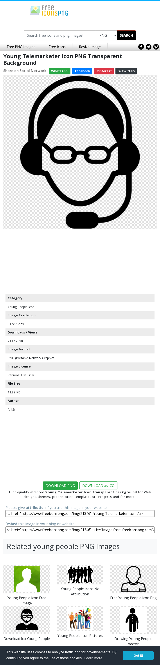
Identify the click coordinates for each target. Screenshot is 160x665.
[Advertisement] (80, 261)
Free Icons (57, 46)
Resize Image (90, 46)
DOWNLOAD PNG (60, 485)
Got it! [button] (138, 655)
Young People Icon (21, 307)
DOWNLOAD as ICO (98, 485)
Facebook (82, 71)
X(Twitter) (126, 71)
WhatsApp (59, 71)
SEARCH (126, 35)
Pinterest (104, 71)
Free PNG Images (21, 46)
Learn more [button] (93, 658)
